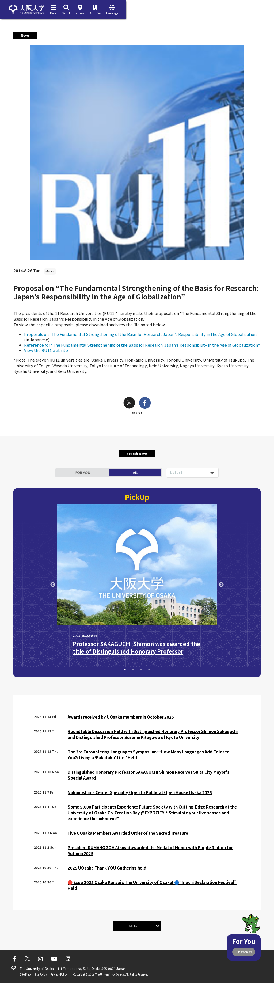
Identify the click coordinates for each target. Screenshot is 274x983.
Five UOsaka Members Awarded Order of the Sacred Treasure (128, 833)
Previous (52, 584)
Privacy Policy (59, 974)
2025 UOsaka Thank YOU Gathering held (107, 868)
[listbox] (192, 473)
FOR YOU (82, 472)
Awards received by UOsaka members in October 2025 (121, 717)
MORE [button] (134, 926)
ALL (135, 472)
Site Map (25, 974)
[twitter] (129, 403)
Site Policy (40, 974)
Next (221, 584)
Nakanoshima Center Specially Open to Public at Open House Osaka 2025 (140, 792)
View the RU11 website (46, 350)
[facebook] (145, 403)
